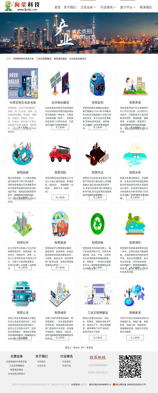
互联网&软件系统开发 (23, 58)
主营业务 (88, 7)
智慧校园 (23, 172)
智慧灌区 (135, 242)
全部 (8, 58)
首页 (57, 7)
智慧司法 (98, 172)
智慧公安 (23, 312)
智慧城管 (60, 312)
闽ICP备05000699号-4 (100, 384)
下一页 (85, 347)
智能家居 (135, 312)
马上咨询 (23, 127)
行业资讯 (108, 7)
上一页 (72, 347)
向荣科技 (75, 384)
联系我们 (146, 7)
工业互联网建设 (43, 58)
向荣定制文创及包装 (23, 102)
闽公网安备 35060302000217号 (131, 384)
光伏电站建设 (60, 102)
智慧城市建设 (60, 58)
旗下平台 (127, 7)
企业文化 (41, 365)
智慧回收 (98, 242)
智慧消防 (60, 172)
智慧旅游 (60, 242)
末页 (91, 347)
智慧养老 (135, 102)
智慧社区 (23, 242)
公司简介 (41, 361)
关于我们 (70, 7)
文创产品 (66, 365)
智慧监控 (98, 102)
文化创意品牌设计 (78, 58)
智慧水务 (135, 172)
